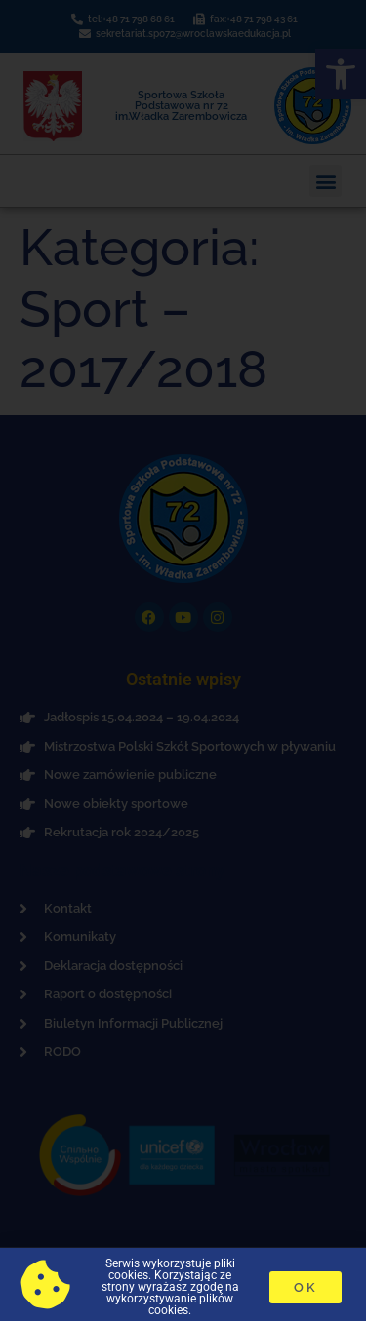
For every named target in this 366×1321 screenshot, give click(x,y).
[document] (183, 660)
